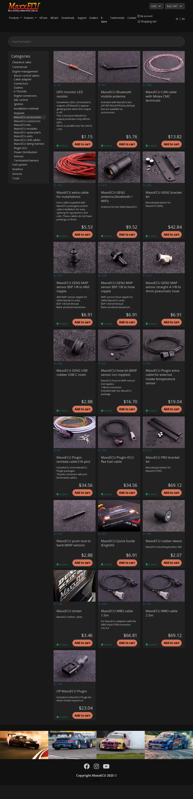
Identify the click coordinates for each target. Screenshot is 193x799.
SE (176, 19)
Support (81, 18)
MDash (54, 18)
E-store (104, 19)
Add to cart (82, 145)
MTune (43, 18)
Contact (131, 18)
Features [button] (29, 18)
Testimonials (117, 18)
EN (183, 19)
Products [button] (14, 18)
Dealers (93, 18)
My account (145, 16)
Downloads (67, 18)
